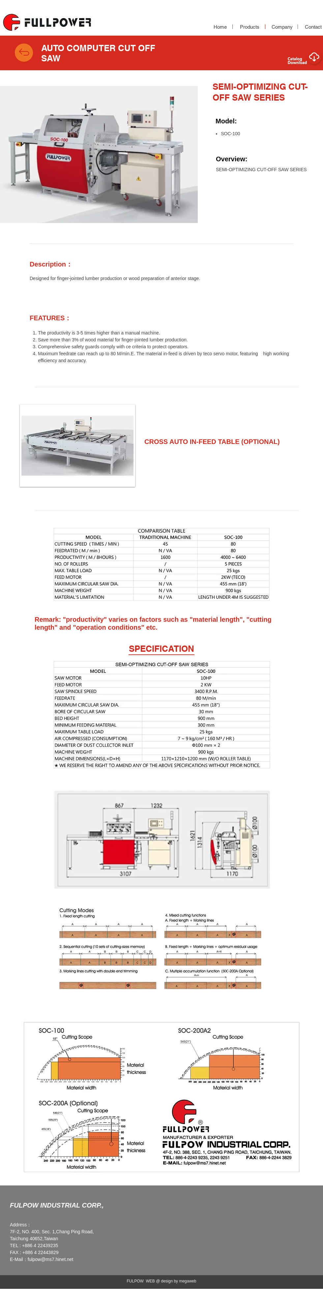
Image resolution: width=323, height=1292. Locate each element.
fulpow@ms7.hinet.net (50, 1259)
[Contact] (313, 26)
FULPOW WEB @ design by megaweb (161, 1281)
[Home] (220, 26)
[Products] (249, 26)
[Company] (282, 26)
